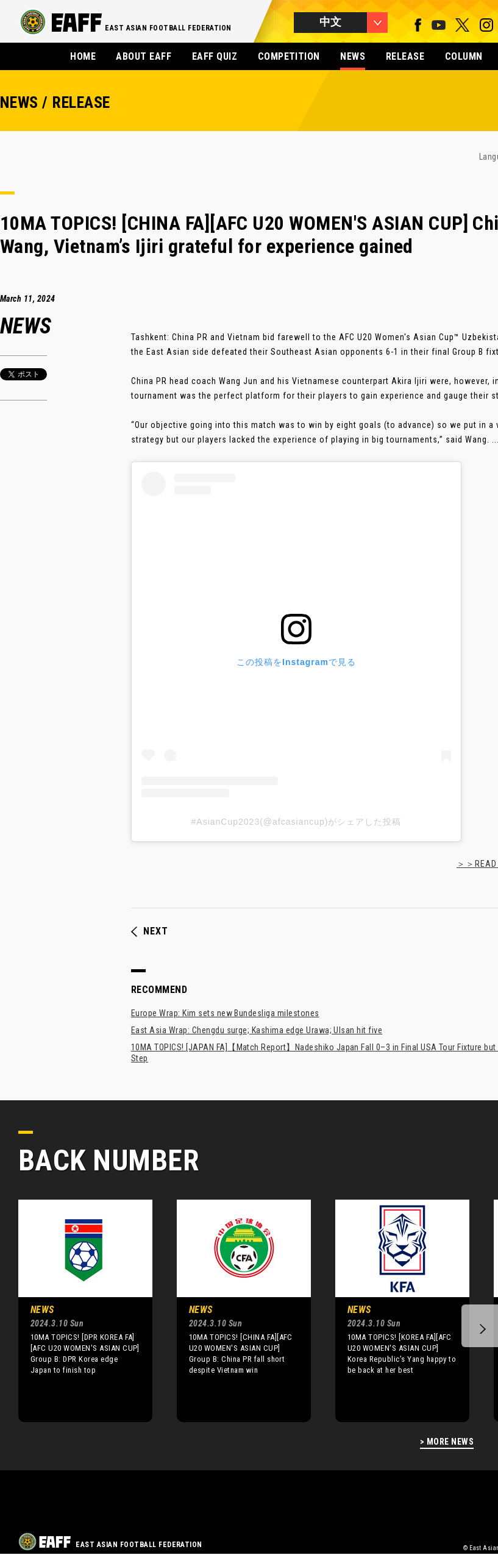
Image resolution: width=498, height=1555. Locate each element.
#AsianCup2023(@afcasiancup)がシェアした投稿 (296, 822)
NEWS (352, 56)
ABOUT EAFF (143, 56)
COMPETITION (289, 56)
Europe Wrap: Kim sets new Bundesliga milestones (225, 1013)
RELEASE (405, 56)
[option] (76, 1310)
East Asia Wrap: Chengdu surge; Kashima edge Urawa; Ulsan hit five (256, 1030)
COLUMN (464, 56)
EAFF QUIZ (214, 56)
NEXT (149, 931)
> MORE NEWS (447, 1441)
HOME (83, 56)
